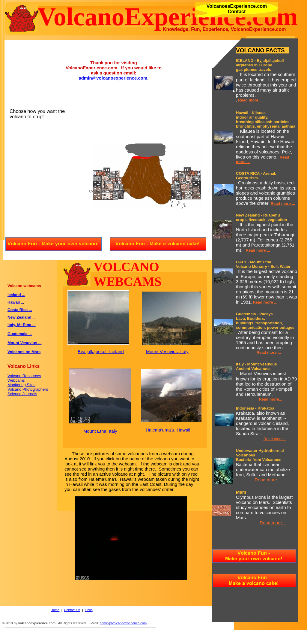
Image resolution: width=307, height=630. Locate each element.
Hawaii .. (15, 302)
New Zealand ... (21, 317)
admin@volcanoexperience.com (113, 77)
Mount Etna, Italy (100, 431)
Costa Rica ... (19, 309)
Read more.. (270, 399)
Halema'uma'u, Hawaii (168, 429)
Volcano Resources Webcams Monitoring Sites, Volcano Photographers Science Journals (27, 385)
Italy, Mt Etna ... (21, 325)
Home (55, 610)
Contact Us (72, 610)
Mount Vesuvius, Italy (167, 351)
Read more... (275, 439)
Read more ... (283, 203)
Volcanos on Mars (23, 352)
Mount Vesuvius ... (24, 343)
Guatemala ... (19, 334)
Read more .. (249, 100)
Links (89, 610)
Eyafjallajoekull (92, 351)
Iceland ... (16, 294)
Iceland (116, 351)
